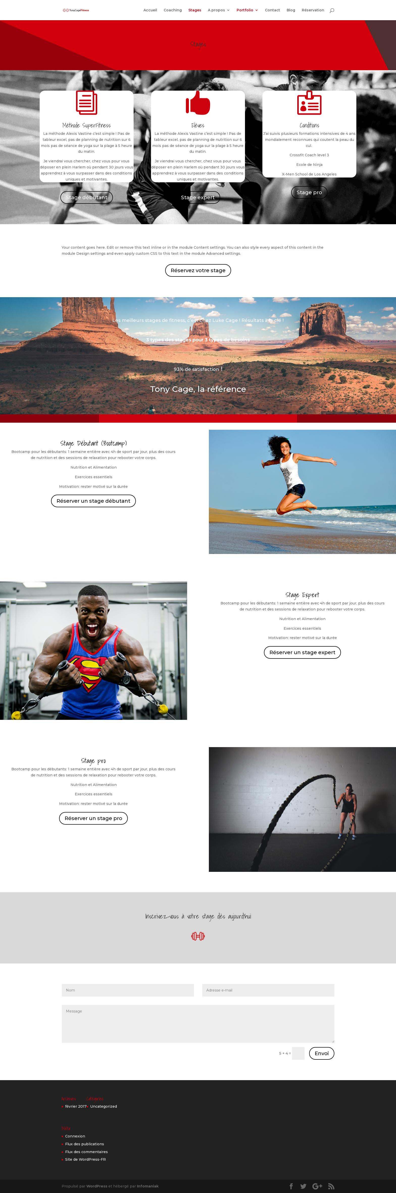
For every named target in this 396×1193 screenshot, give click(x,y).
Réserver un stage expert (302, 652)
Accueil (150, 10)
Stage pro (309, 192)
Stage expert (198, 197)
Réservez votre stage (198, 270)
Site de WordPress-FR (85, 1159)
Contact (272, 10)
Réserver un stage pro (93, 818)
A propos (216, 10)
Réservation (313, 10)
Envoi (322, 1053)
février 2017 (76, 1106)
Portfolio (245, 10)
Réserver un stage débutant (93, 501)
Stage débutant (86, 197)
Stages (194, 10)
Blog (291, 10)
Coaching (173, 10)
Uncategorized (103, 1106)
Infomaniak (148, 1186)
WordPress (96, 1186)
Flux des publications (84, 1144)
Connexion (75, 1136)
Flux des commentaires (86, 1152)
